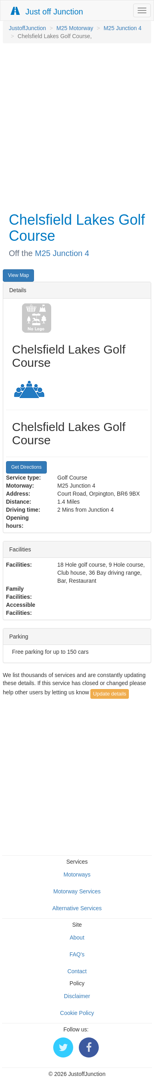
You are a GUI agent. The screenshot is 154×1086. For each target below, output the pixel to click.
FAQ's (77, 954)
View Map (18, 275)
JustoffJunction (27, 28)
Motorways (77, 874)
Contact (76, 971)
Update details (109, 694)
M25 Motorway (74, 28)
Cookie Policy (77, 1013)
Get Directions (26, 467)
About (77, 937)
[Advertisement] (75, 126)
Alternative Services (77, 908)
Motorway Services (76, 891)
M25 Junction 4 (123, 28)
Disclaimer (77, 996)
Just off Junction (47, 11)
